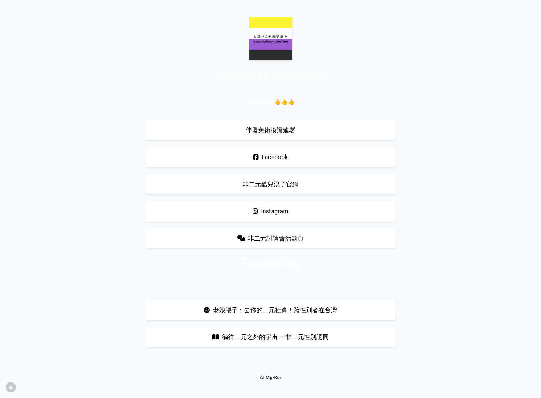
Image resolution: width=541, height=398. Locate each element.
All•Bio (270, 378)
